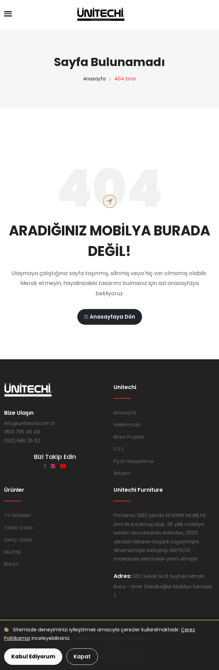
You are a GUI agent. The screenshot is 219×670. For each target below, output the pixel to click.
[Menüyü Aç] (8, 14)
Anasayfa (94, 78)
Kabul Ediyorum (33, 656)
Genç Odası (18, 539)
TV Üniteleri (17, 515)
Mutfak (12, 552)
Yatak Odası (18, 527)
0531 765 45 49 (22, 431)
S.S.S (119, 449)
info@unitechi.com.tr (29, 423)
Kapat (82, 656)
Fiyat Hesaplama (133, 461)
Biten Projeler (129, 437)
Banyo (11, 564)
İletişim (122, 473)
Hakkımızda (127, 424)
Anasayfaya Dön (109, 316)
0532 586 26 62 (22, 440)
